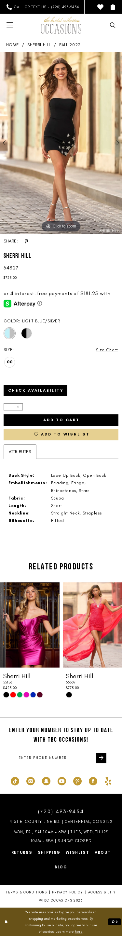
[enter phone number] (61, 758)
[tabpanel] (61, 143)
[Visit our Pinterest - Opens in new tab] (77, 780)
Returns (22, 853)
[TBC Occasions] (61, 25)
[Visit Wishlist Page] (100, 7)
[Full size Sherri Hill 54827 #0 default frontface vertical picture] (61, 143)
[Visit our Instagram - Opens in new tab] (30, 780)
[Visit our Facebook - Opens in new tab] (93, 780)
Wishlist (77, 853)
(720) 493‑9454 (61, 812)
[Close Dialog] (6, 922)
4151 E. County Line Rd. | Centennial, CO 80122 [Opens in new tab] (61, 822)
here (79, 931)
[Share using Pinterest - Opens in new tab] (26, 241)
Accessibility (102, 892)
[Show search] (113, 25)
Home (12, 44)
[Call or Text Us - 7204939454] (42, 7)
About (103, 853)
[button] (113, 7)
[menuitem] (42, 7)
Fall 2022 (70, 44)
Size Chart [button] (107, 349)
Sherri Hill (38, 44)
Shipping (49, 853)
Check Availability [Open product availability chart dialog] (36, 390)
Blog (61, 867)
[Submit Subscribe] (101, 758)
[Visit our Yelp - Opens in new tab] (108, 780)
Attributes (20, 451)
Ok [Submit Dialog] (114, 921)
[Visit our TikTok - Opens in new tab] (15, 780)
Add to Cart (61, 420)
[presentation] (30, 625)
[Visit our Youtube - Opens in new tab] (61, 780)
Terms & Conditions (26, 892)
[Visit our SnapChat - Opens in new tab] (46, 780)
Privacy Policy (67, 892)
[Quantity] (13, 407)
